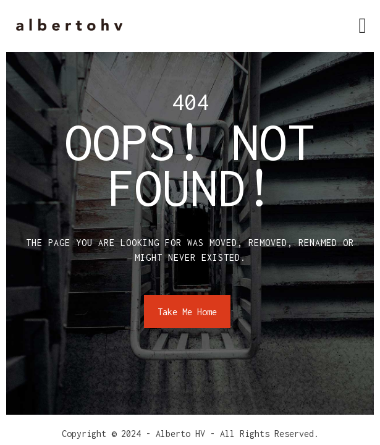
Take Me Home (187, 312)
